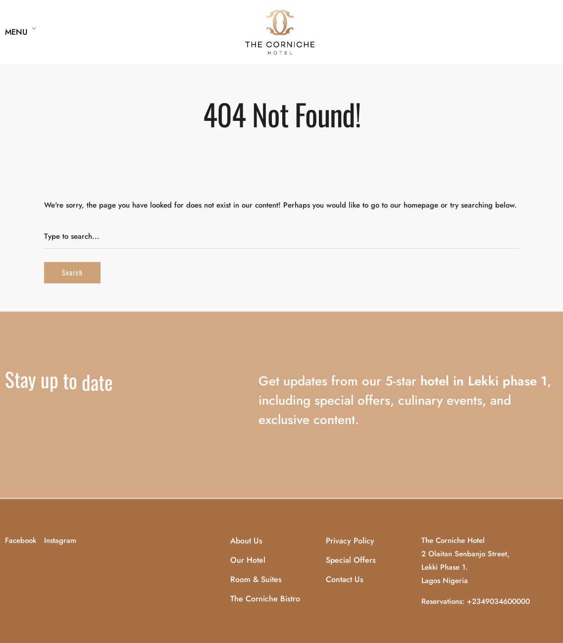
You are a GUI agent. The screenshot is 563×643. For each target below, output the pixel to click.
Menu (16, 32)
